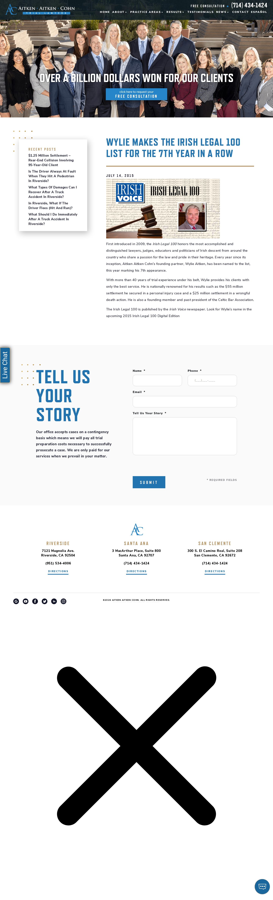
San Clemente (214, 543)
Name (139, 371)
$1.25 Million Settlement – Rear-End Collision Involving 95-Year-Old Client (51, 160)
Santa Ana (136, 543)
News (221, 12)
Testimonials (200, 12)
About (118, 12)
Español (259, 12)
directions (58, 571)
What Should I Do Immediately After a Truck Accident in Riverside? (53, 219)
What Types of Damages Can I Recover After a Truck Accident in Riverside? (52, 192)
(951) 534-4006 (58, 563)
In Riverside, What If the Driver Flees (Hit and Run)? (50, 206)
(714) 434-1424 (249, 5)
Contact (240, 12)
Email (139, 392)
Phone (195, 371)
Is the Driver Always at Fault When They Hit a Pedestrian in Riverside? (52, 176)
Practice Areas (145, 12)
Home (105, 12)
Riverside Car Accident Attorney (136, 602)
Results (174, 12)
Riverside (58, 543)
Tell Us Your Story (149, 413)
